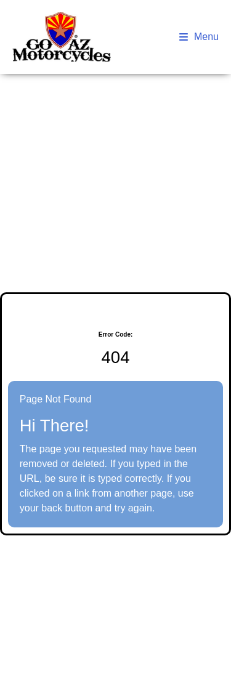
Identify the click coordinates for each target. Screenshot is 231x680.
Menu (199, 36)
